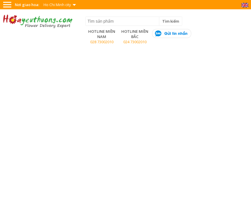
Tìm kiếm (170, 21)
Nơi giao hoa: (27, 4)
